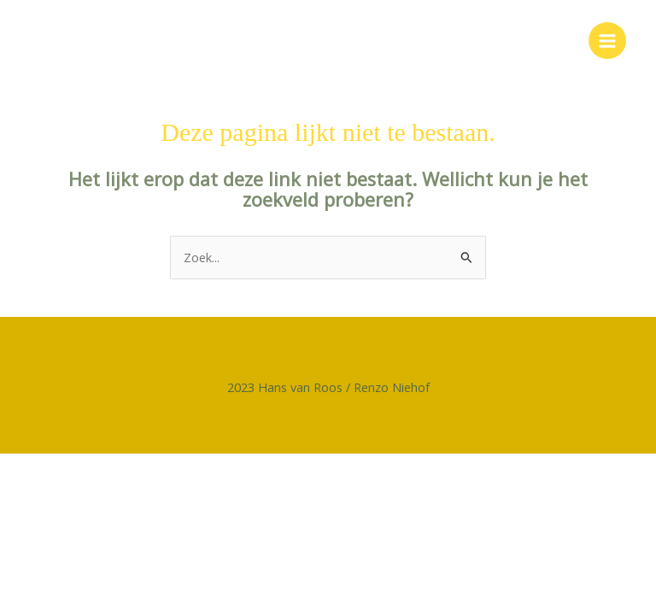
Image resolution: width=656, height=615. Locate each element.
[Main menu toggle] (607, 41)
